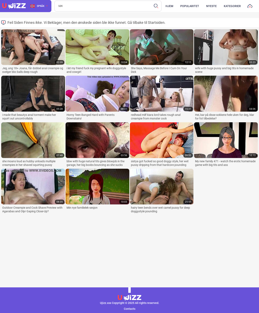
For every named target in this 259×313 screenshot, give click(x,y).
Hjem (169, 6)
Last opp (250, 7)
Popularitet (189, 6)
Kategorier (232, 6)
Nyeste (211, 6)
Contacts (129, 308)
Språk (37, 6)
